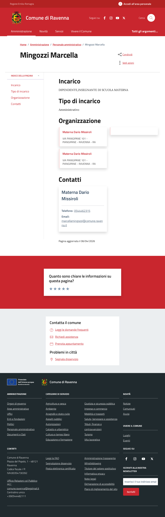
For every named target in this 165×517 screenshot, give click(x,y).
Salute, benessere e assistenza (100, 419)
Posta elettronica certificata (60, 468)
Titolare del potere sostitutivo (100, 468)
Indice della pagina (25, 75)
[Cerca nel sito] (151, 18)
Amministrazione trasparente (100, 458)
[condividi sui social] (125, 54)
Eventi (126, 440)
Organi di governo (16, 403)
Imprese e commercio (95, 409)
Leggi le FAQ (52, 458)
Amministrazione (21, 31)
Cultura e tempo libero (57, 434)
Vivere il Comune (81, 31)
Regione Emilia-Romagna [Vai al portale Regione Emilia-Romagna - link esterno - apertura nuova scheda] (22, 3)
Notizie (127, 403)
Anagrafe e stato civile (58, 414)
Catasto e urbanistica (57, 429)
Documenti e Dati (16, 434)
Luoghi (126, 435)
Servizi (59, 31)
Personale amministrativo (20, 429)
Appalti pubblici (54, 419)
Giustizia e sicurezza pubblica (99, 403)
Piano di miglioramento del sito (100, 489)
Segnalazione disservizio (59, 463)
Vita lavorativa (92, 439)
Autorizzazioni (53, 424)
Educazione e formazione (59, 439)
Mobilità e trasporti (94, 414)
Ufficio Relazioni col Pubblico (22, 481)
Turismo (88, 434)
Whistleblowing (92, 463)
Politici (10, 424)
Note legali (90, 479)
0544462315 (82, 211)
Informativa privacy (94, 474)
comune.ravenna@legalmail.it (23, 488)
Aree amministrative (18, 409)
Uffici (9, 414)
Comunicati (129, 409)
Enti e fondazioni (16, 419)
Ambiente (51, 409)
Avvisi (126, 414)
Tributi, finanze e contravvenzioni (93, 426)
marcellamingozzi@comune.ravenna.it (82, 223)
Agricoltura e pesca (56, 403)
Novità (43, 31)
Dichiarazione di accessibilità (99, 484)
